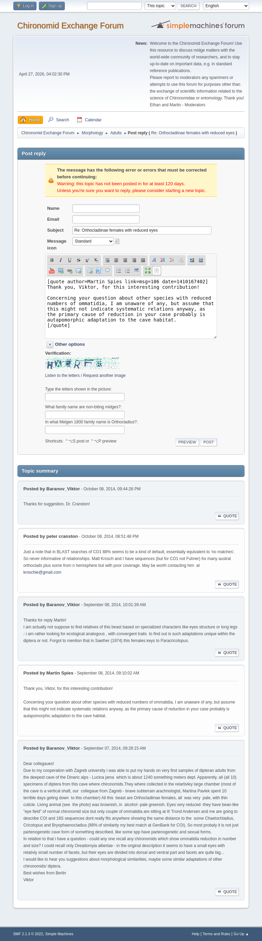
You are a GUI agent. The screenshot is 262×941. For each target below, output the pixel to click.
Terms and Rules (216, 934)
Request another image (104, 375)
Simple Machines (59, 934)
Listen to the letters (62, 375)
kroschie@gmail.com (42, 572)
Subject (55, 230)
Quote (227, 516)
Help (195, 934)
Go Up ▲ (241, 934)
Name (53, 208)
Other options (70, 344)
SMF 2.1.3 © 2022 (28, 934)
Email (53, 219)
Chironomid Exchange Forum (70, 25)
